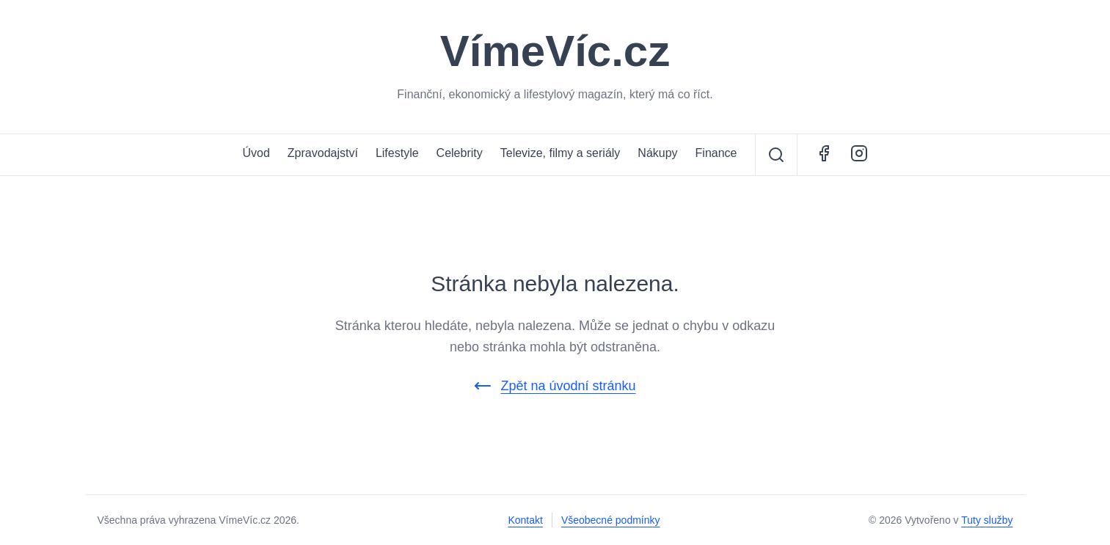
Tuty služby (986, 520)
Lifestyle (397, 153)
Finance (716, 153)
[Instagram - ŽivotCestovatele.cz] (859, 154)
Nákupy (657, 153)
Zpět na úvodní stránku (554, 386)
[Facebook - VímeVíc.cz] (824, 154)
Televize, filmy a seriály (560, 153)
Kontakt (525, 520)
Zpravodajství (323, 153)
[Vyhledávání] (776, 154)
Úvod (255, 153)
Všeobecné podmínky (610, 520)
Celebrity (460, 153)
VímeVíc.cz (555, 51)
